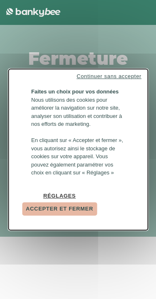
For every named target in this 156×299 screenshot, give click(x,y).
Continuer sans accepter (109, 76)
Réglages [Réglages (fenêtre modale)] (59, 196)
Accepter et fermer (59, 209)
